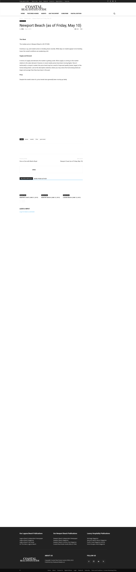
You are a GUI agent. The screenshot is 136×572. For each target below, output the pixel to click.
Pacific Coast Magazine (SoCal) (96, 542)
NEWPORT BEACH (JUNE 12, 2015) (50, 197)
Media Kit (80, 570)
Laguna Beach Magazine (27, 540)
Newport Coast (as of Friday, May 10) (71, 161)
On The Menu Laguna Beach (28, 544)
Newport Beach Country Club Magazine (64, 542)
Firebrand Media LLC (59, 562)
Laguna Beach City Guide (27, 542)
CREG (22, 29)
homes (26, 139)
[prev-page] (21, 201)
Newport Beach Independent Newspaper (65, 538)
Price (37, 139)
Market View (27, 18)
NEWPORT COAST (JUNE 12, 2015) (29, 197)
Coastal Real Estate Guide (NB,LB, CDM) (65, 544)
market (32, 139)
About (54, 570)
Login (75, 570)
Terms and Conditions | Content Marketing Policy (103, 570)
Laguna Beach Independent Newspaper (31, 538)
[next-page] (24, 201)
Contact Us (60, 570)
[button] (114, 13)
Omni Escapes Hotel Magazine (96, 544)
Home (21, 18)
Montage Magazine (92, 538)
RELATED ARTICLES (26, 178)
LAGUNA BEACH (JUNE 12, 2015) (72, 197)
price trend (42, 139)
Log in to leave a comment (27, 212)
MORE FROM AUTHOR (40, 178)
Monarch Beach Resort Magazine (97, 540)
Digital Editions (68, 570)
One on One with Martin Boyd (28, 161)
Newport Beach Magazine (60, 540)
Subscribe (87, 570)
